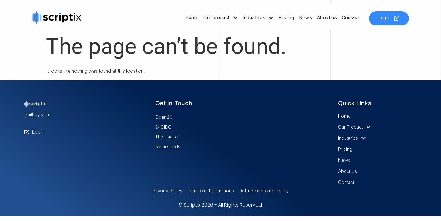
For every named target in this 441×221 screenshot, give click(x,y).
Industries (258, 17)
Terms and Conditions (210, 191)
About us (327, 18)
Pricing (286, 18)
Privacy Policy (167, 191)
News (305, 18)
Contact (350, 18)
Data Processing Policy (264, 191)
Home (192, 18)
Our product (220, 17)
